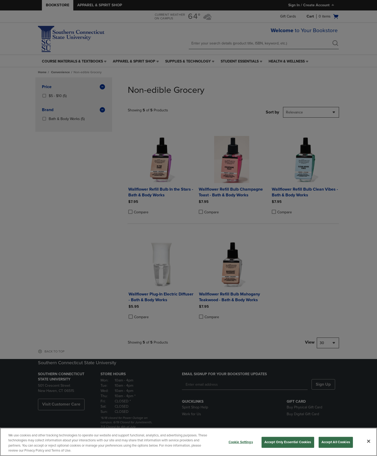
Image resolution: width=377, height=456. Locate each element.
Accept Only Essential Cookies (287, 442)
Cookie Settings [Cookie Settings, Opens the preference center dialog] (241, 442)
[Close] (368, 441)
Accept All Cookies (335, 442)
